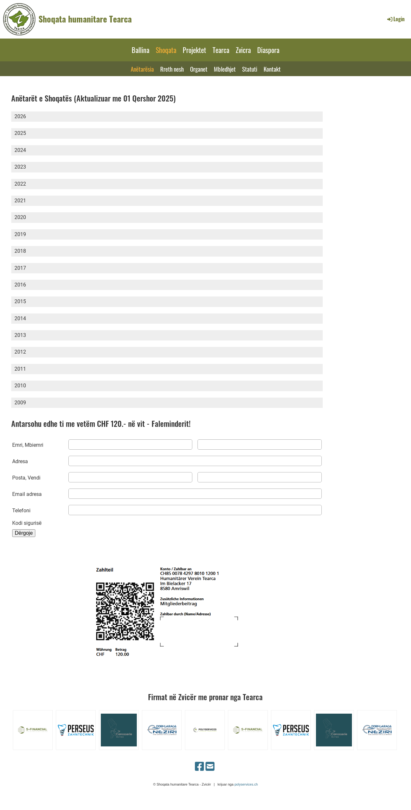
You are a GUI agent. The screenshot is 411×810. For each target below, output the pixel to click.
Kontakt (272, 68)
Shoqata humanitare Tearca (85, 19)
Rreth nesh (172, 68)
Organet (198, 68)
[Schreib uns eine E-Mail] (210, 767)
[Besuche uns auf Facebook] (199, 767)
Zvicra (243, 50)
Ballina (140, 50)
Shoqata (166, 50)
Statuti (249, 68)
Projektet (194, 50)
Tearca (221, 50)
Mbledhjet (225, 68)
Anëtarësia (142, 68)
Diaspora (268, 50)
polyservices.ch (246, 784)
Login (395, 19)
